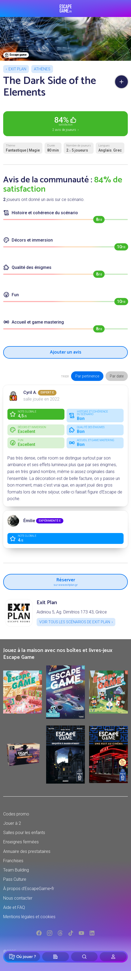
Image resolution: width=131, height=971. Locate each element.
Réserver (65, 581)
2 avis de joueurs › (65, 123)
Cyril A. (30, 392)
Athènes (42, 69)
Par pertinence (87, 376)
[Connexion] (113, 956)
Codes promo (16, 814)
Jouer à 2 (12, 823)
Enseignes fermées (21, 841)
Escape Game (65, 8)
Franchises (13, 860)
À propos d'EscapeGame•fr (28, 888)
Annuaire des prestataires (26, 851)
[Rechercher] (84, 956)
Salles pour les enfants (24, 832)
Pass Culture (14, 879)
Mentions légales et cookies (29, 916)
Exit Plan (17, 69)
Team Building (16, 870)
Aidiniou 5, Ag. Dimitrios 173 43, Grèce (72, 612)
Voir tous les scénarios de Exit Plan (74, 622)
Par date (117, 376)
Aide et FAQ (14, 907)
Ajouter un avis (65, 352)
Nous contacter (17, 898)
